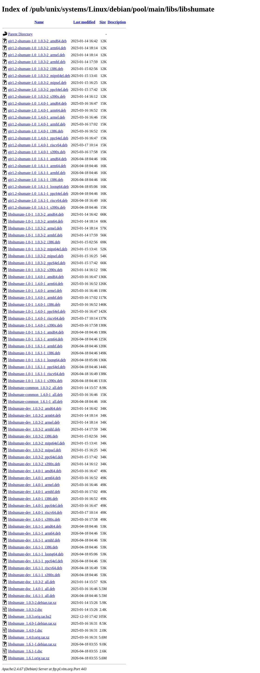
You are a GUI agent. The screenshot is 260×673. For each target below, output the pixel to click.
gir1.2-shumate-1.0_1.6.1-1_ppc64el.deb (38, 194)
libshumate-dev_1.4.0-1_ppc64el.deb (35, 506)
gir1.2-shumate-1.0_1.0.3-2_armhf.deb (36, 62)
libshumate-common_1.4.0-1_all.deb (35, 395)
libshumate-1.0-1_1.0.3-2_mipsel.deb (35, 256)
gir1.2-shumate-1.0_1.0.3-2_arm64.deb (37, 48)
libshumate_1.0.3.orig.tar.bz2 (29, 616)
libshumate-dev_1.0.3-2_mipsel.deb (34, 450)
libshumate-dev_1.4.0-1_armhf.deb (34, 492)
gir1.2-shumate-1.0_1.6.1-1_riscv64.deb (37, 200)
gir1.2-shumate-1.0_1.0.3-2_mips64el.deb (39, 76)
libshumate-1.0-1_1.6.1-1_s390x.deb (35, 381)
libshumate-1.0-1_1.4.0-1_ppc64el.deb (36, 311)
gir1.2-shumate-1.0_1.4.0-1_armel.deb (36, 117)
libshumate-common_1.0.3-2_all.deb (35, 388)
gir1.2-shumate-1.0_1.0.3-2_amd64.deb (37, 41)
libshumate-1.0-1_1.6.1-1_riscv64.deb (36, 374)
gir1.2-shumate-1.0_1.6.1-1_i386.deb (35, 180)
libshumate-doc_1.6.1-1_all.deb (31, 596)
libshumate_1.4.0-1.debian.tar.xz (32, 623)
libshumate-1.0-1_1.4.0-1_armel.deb (35, 291)
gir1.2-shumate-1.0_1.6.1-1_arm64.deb (37, 166)
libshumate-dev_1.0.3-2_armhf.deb (34, 429)
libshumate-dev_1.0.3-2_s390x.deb (34, 464)
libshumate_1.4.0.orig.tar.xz (28, 637)
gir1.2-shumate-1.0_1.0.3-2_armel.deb (36, 55)
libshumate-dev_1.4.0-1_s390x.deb (34, 519)
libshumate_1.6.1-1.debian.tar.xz (32, 644)
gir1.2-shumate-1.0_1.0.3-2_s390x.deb (36, 96)
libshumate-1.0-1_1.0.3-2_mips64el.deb (37, 249)
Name (39, 22)
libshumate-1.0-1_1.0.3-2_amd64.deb (36, 214)
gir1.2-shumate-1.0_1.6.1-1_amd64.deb (37, 159)
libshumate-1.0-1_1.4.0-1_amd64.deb (36, 277)
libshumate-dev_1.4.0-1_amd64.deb (34, 471)
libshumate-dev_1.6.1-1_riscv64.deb (35, 568)
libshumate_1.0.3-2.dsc (25, 610)
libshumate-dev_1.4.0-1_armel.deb (34, 485)
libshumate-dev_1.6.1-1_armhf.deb (34, 540)
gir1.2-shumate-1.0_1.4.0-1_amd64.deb (37, 103)
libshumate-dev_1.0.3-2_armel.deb (34, 422)
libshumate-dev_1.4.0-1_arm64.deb (34, 478)
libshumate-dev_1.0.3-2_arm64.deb (34, 415)
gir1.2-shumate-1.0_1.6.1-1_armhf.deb (36, 173)
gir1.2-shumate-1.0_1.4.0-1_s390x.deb (36, 152)
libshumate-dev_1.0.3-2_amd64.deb (34, 408)
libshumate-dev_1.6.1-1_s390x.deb (34, 575)
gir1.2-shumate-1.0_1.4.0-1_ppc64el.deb (38, 138)
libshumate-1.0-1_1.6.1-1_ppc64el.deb (36, 367)
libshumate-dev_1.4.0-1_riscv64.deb (35, 512)
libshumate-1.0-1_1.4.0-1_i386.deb (34, 304)
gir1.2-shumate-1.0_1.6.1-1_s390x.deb (36, 207)
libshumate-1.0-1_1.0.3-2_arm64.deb (35, 221)
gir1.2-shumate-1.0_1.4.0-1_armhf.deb (36, 124)
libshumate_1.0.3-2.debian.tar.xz (32, 603)
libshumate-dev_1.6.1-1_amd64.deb (34, 526)
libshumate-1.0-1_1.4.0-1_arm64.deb (35, 284)
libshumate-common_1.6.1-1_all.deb (35, 402)
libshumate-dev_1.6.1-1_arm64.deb (34, 533)
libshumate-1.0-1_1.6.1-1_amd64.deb (36, 332)
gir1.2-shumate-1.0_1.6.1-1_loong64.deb (38, 187)
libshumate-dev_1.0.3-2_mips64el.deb (36, 443)
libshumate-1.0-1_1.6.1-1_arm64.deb (35, 339)
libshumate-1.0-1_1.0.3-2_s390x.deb (35, 270)
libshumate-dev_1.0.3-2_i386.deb (33, 436)
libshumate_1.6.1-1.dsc (25, 651)
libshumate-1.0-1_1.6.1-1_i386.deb (34, 353)
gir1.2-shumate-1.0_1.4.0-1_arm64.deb (37, 110)
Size (102, 22)
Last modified (84, 22)
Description (117, 22)
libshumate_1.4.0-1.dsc (25, 630)
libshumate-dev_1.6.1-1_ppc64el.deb (35, 561)
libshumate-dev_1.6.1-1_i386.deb (33, 547)
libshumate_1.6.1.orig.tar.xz (28, 658)
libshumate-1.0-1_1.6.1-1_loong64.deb (37, 360)
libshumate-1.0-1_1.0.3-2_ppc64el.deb (36, 263)
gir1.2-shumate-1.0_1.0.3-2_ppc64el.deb (38, 90)
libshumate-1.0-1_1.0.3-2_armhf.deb (35, 235)
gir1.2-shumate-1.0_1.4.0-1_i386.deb (35, 131)
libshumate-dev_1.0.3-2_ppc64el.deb (35, 457)
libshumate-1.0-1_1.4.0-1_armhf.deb (35, 298)
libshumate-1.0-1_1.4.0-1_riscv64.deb (36, 318)
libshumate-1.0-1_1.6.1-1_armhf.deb (35, 346)
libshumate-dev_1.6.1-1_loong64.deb (35, 554)
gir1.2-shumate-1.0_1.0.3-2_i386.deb (35, 69)
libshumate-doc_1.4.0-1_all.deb (31, 589)
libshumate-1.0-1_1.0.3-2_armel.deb (35, 228)
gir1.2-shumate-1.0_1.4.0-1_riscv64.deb (37, 145)
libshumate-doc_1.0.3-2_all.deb (31, 582)
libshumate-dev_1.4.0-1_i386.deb (33, 499)
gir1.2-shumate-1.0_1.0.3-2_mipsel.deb (37, 83)
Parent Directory (20, 34)
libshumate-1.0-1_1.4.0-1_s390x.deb (35, 325)
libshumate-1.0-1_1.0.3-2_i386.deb (34, 242)
